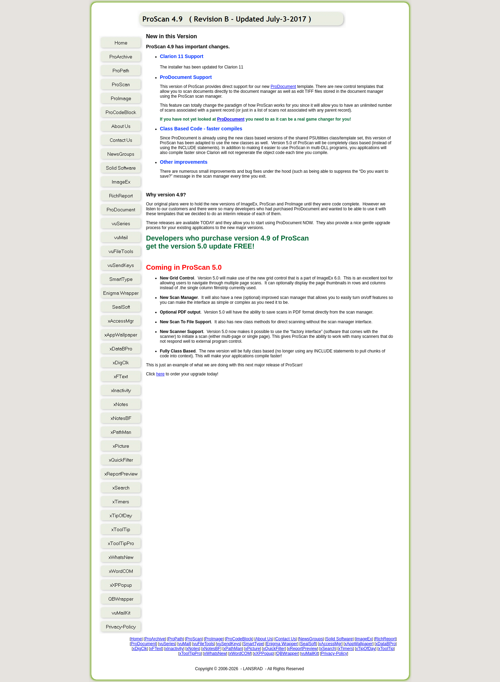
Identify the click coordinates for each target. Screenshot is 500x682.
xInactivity (174, 648)
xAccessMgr (330, 643)
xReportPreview (302, 648)
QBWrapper (287, 653)
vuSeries (167, 643)
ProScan (194, 638)
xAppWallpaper (358, 643)
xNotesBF (211, 648)
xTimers (345, 648)
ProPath (175, 638)
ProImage (214, 638)
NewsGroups (311, 638)
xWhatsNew (215, 653)
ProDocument (283, 86)
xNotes (192, 648)
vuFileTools (203, 643)
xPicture (252, 648)
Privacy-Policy (334, 653)
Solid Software (339, 638)
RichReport (385, 638)
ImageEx (364, 638)
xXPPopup (264, 653)
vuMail (184, 643)
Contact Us (285, 638)
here (160, 374)
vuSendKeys (228, 643)
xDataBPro (386, 643)
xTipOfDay (365, 648)
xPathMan (232, 648)
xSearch (327, 648)
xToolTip (386, 648)
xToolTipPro (190, 653)
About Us (263, 638)
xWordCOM (240, 653)
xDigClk (140, 648)
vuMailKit (309, 653)
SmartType (253, 643)
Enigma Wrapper (282, 643)
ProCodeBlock (239, 638)
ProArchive (155, 638)
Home (136, 638)
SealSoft (308, 643)
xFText (156, 648)
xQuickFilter (274, 648)
